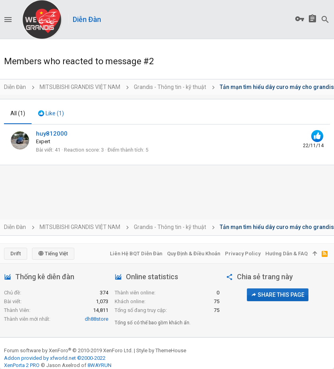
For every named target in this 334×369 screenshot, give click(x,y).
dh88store (96, 319)
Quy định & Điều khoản (193, 254)
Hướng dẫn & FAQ (286, 254)
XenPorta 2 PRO (22, 365)
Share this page (277, 295)
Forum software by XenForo (68, 350)
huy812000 (52, 133)
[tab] (51, 113)
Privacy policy (242, 254)
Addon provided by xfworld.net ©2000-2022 (54, 358)
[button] (8, 19)
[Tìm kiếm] (325, 19)
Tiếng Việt (53, 254)
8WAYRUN (99, 365)
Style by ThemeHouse (161, 350)
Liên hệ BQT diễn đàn (136, 254)
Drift (15, 254)
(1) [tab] (17, 113)
